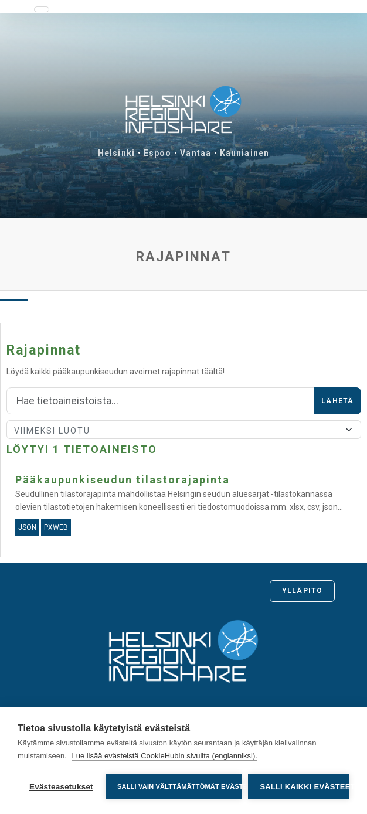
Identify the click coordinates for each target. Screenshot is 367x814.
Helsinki (116, 153)
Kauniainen (244, 153)
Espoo (158, 153)
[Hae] (160, 400)
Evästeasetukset (61, 786)
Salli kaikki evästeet (304, 786)
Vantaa (195, 153)
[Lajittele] (183, 429)
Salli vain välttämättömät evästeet (179, 786)
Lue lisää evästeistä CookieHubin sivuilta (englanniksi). (164, 755)
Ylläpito (302, 591)
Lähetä (337, 401)
